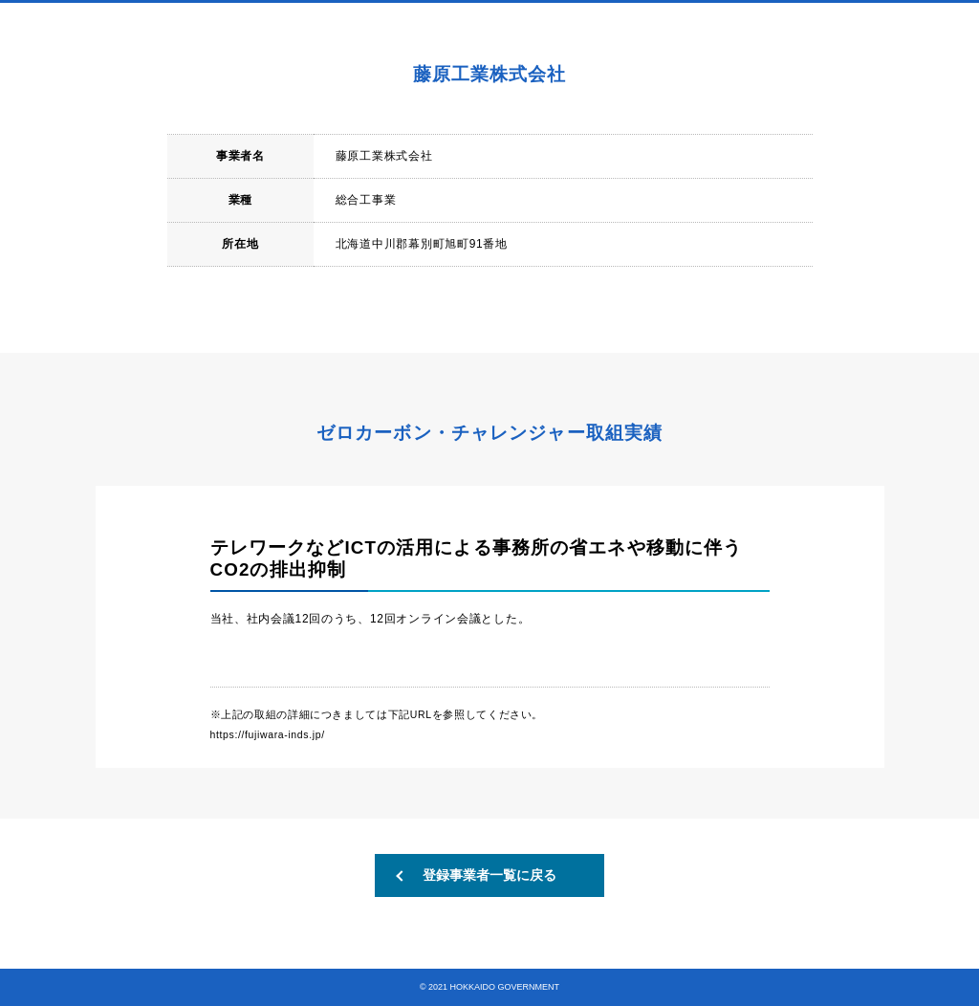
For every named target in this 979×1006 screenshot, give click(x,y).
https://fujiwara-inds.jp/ (267, 734)
